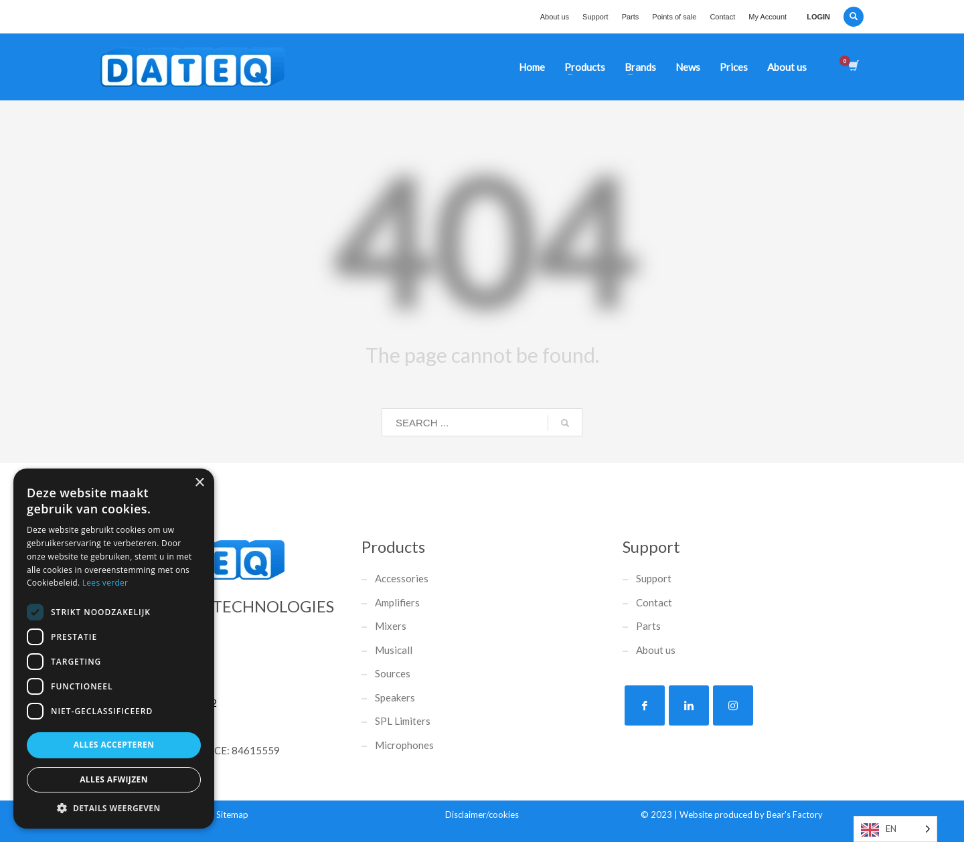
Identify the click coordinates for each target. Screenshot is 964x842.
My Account (767, 17)
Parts (630, 17)
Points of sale (674, 17)
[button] (114, 808)
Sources (392, 673)
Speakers (395, 697)
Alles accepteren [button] (114, 744)
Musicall (393, 650)
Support (595, 17)
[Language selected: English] (895, 829)
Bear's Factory (795, 814)
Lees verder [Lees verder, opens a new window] (105, 582)
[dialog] (113, 649)
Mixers (390, 626)
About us (554, 17)
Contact (722, 17)
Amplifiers (397, 602)
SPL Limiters (402, 721)
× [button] (199, 483)
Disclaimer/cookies (482, 814)
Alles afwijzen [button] (114, 779)
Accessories (401, 578)
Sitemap (232, 814)
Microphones (404, 745)
